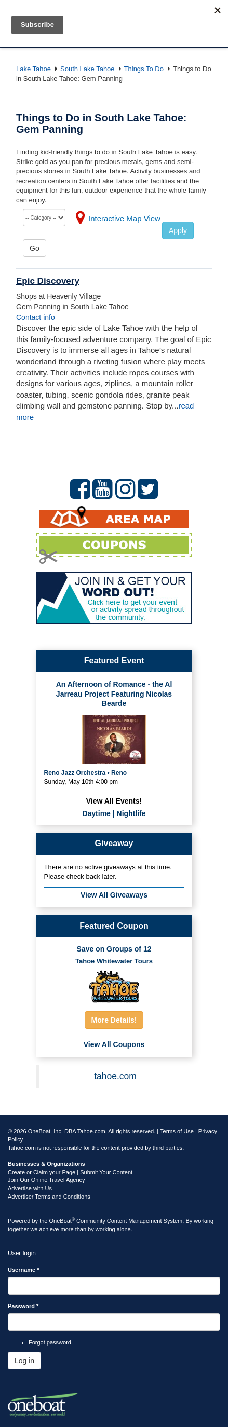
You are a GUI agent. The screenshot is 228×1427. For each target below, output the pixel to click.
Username (23, 1270)
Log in (24, 1360)
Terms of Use (177, 1131)
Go (34, 248)
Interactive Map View (124, 218)
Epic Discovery (47, 281)
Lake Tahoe (33, 69)
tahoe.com (115, 1076)
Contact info (35, 317)
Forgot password (50, 1342)
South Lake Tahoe (87, 69)
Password (23, 1306)
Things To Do (144, 69)
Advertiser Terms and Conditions (49, 1196)
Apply (178, 230)
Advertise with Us (30, 1188)
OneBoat (62, 1221)
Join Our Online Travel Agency (46, 1180)
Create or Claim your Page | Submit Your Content (70, 1172)
